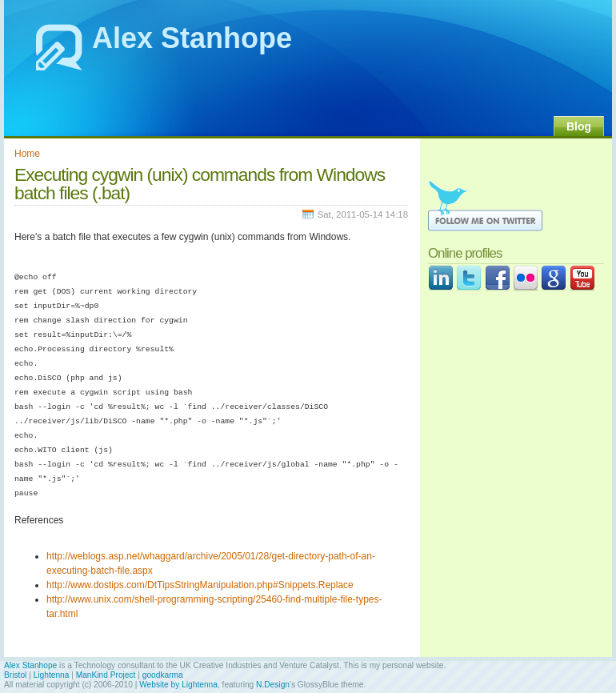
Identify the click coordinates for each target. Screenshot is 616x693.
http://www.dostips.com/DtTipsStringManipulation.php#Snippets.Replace (200, 585)
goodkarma (162, 675)
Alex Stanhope (192, 38)
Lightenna (52, 675)
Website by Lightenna (178, 684)
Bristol (15, 675)
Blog (578, 126)
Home (27, 153)
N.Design (273, 684)
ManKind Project (106, 675)
